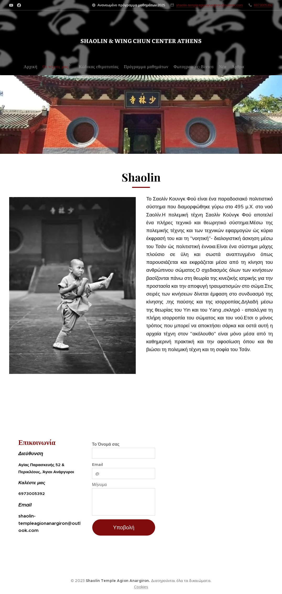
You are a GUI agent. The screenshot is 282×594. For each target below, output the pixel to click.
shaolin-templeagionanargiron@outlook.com (209, 5)
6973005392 (263, 5)
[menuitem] (101, 64)
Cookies (141, 587)
